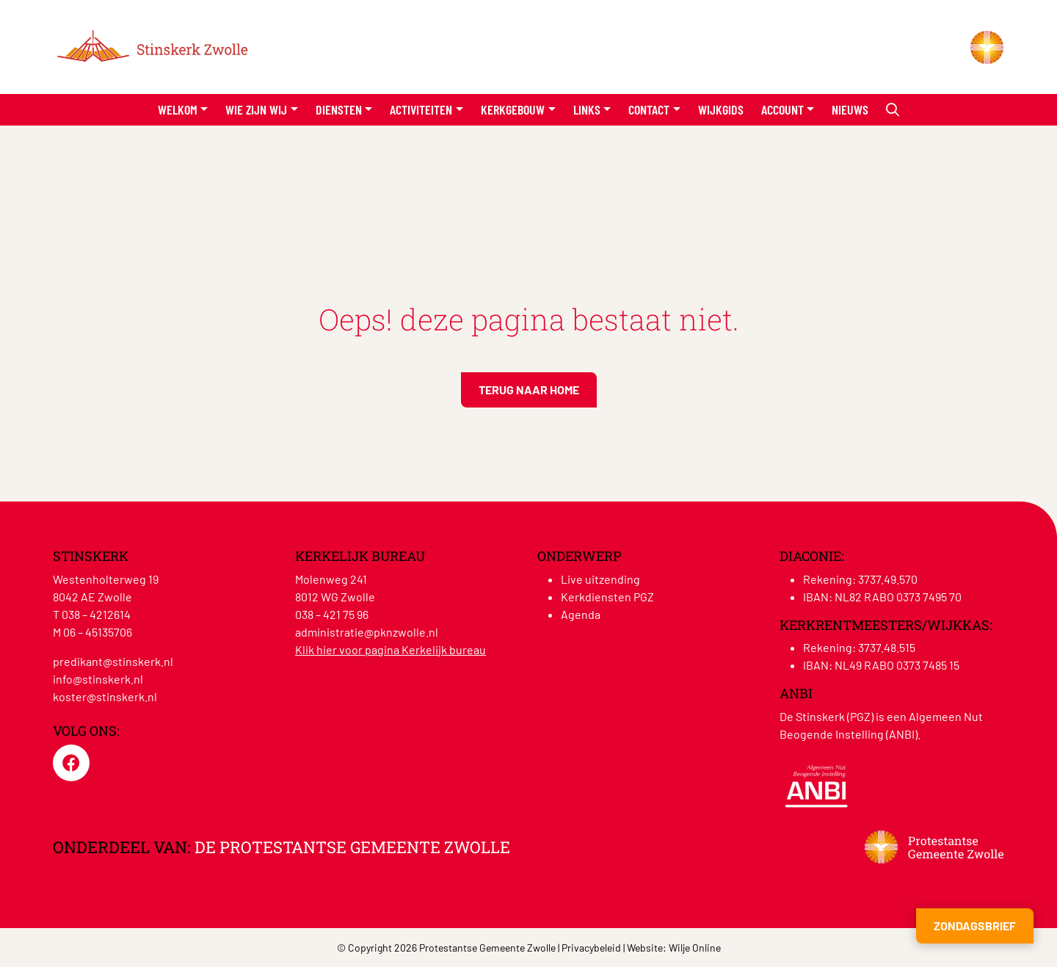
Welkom (177, 109)
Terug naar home (529, 389)
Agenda (580, 614)
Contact (648, 109)
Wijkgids (721, 109)
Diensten (339, 109)
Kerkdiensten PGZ (607, 597)
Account (782, 109)
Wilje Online (695, 947)
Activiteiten (421, 109)
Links (586, 109)
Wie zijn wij (256, 109)
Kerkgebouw (513, 109)
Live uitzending (600, 579)
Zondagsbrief (975, 925)
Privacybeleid (591, 947)
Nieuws (850, 109)
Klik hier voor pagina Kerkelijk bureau (390, 649)
